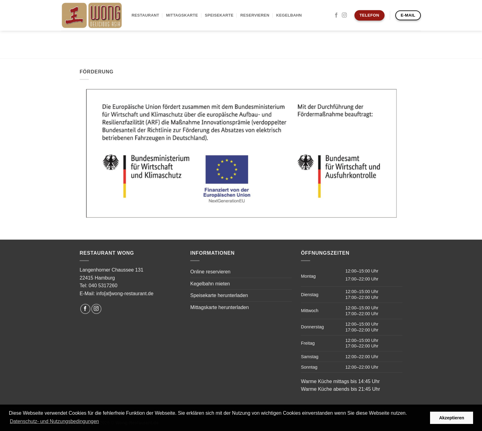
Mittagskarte (182, 15)
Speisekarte (219, 15)
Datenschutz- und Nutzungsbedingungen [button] (54, 421)
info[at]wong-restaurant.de (124, 293)
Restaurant (145, 15)
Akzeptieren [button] (451, 417)
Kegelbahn (289, 15)
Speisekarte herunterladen (219, 295)
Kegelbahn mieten (210, 283)
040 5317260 (103, 285)
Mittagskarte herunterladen (219, 307)
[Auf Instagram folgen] (344, 15)
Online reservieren (210, 271)
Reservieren (254, 15)
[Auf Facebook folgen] (336, 15)
